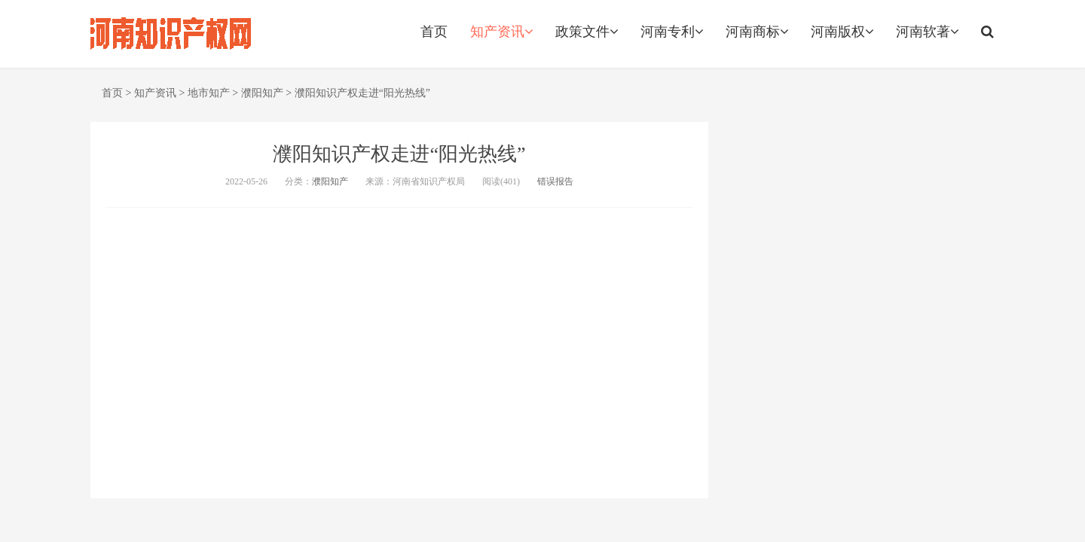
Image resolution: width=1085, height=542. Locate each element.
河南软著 (927, 31)
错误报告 (555, 181)
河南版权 (842, 31)
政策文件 (586, 31)
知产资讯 (501, 31)
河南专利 (671, 31)
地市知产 (209, 93)
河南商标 (757, 31)
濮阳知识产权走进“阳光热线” (362, 93)
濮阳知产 (262, 93)
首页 (434, 31)
